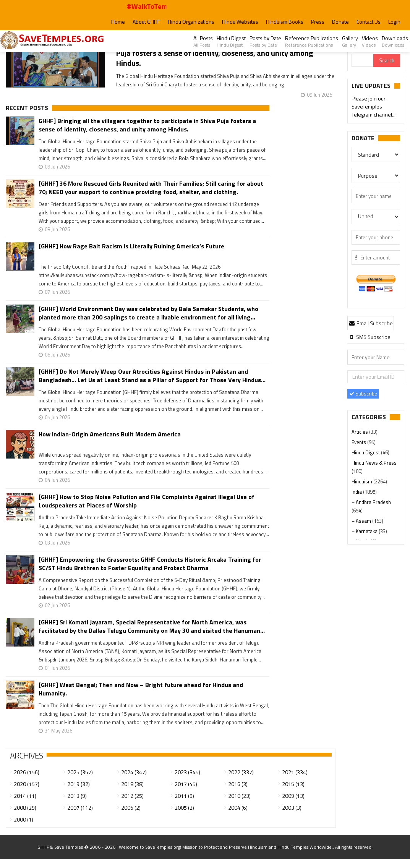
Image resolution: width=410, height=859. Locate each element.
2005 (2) (184, 808)
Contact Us (369, 22)
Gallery (350, 41)
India (357, 492)
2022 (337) (241, 772)
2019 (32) (78, 784)
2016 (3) (238, 784)
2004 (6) (238, 808)
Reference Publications (311, 41)
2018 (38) (132, 784)
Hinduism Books (284, 22)
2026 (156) (26, 772)
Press (317, 22)
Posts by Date (265, 41)
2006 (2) (131, 808)
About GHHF (146, 22)
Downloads (395, 41)
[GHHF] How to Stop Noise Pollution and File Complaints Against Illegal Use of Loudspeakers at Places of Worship (146, 501)
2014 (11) (25, 796)
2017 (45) (186, 784)
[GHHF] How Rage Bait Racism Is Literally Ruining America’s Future (131, 246)
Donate (340, 22)
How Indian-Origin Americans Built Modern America (110, 434)
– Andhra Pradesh (371, 502)
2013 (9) (77, 796)
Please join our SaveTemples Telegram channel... (373, 107)
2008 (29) (25, 808)
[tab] (370, 323)
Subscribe (363, 393)
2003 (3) (291, 808)
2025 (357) (80, 772)
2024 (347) (134, 772)
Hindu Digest (231, 41)
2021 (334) (295, 772)
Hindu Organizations (191, 22)
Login (394, 22)
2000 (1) (23, 819)
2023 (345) (187, 772)
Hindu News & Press (374, 463)
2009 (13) (293, 796)
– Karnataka (365, 531)
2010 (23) (239, 796)
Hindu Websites (240, 22)
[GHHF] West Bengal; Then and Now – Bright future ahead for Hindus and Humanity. (141, 689)
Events (359, 442)
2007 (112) (80, 808)
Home (118, 22)
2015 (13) (293, 784)
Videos (370, 41)
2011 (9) (184, 796)
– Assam (362, 521)
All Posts (203, 41)
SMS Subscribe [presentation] (369, 337)
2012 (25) (132, 796)
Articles (360, 432)
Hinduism (362, 481)
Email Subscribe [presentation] (370, 323)
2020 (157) (26, 784)
